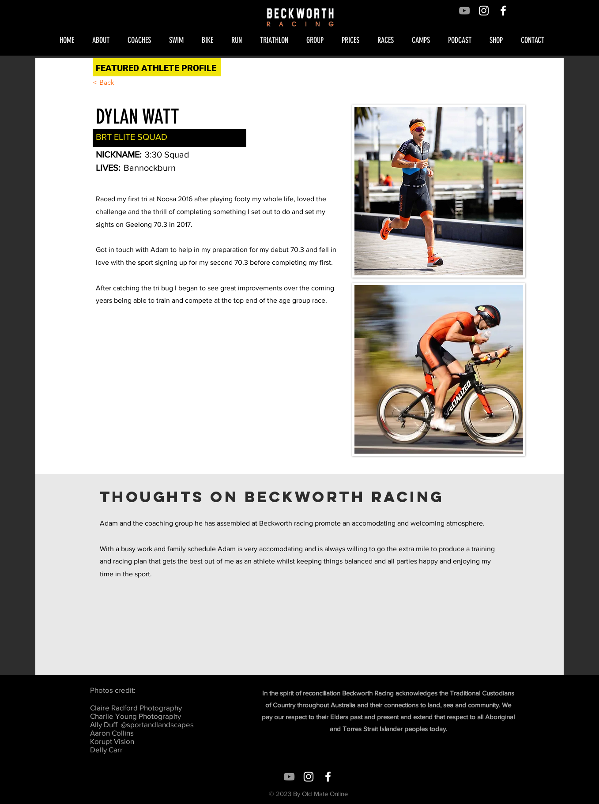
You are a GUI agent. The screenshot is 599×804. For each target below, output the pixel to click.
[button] (103, 40)
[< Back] (110, 82)
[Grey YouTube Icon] (464, 10)
